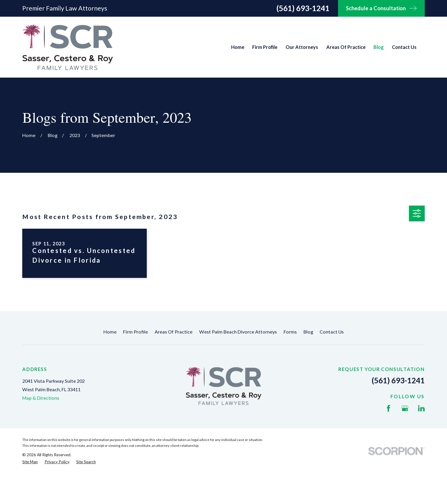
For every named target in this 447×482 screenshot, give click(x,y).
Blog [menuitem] (378, 47)
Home (110, 331)
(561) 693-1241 (303, 8)
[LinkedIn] (421, 408)
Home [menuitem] (237, 47)
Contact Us (332, 331)
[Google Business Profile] (405, 408)
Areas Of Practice (173, 331)
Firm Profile (135, 331)
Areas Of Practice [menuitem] (346, 47)
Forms (290, 331)
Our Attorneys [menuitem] (302, 47)
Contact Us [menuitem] (404, 47)
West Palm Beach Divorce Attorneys (238, 331)
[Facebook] (388, 408)
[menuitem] (30, 461)
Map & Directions (40, 398)
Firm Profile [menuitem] (264, 47)
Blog (308, 331)
